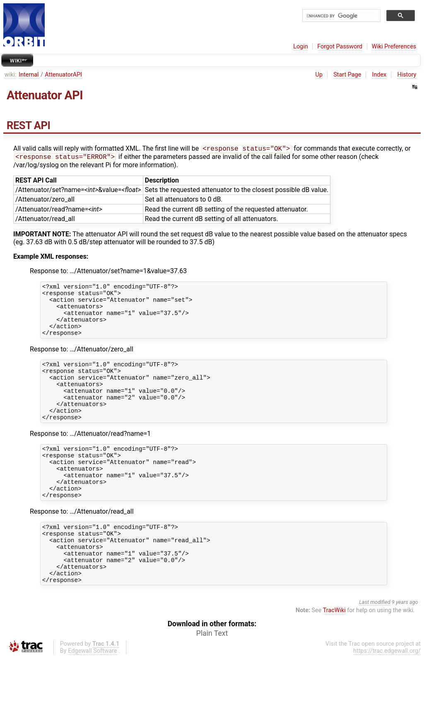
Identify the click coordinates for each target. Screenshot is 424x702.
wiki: (11, 74)
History (406, 74)
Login (300, 46)
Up (319, 74)
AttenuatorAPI (63, 74)
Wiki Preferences (394, 46)
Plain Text (212, 677)
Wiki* (17, 61)
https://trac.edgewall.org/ (387, 694)
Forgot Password (339, 46)
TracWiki (334, 654)
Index (379, 74)
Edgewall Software (92, 694)
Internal (29, 74)
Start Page (347, 74)
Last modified (374, 646)
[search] (340, 16)
